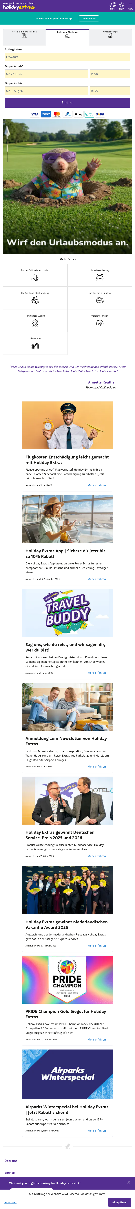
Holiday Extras (19, 6)
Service (11, 1173)
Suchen (67, 102)
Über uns (13, 1161)
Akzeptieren (119, 1202)
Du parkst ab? (14, 66)
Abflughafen (13, 49)
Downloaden (89, 18)
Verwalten (10, 1202)
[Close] (129, 1182)
